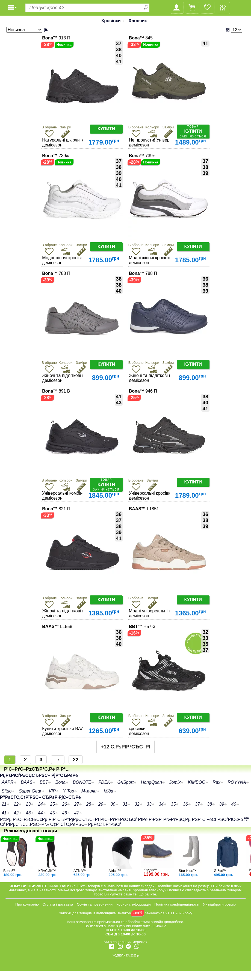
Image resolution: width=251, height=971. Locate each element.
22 (75, 759)
